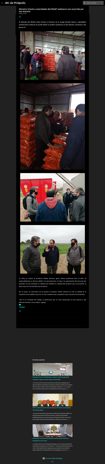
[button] (20, 17)
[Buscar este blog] (95, 3)
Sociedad (22, 307)
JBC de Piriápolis (15, 2)
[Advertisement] (53, 342)
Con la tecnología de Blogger (52, 458)
